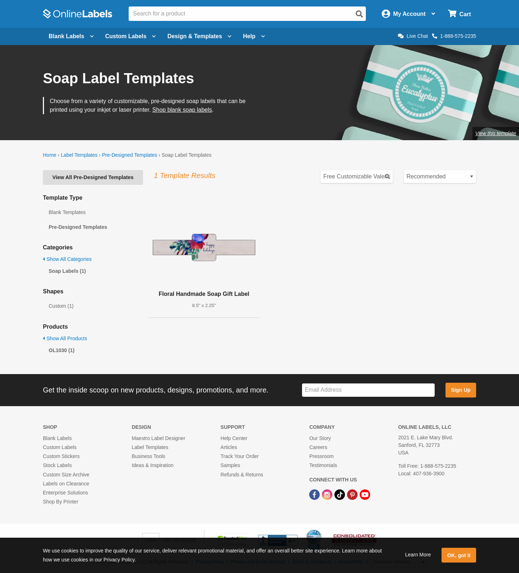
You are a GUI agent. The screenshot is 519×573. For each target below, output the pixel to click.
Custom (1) (61, 306)
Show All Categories (67, 259)
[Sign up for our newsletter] (368, 390)
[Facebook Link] (315, 494)
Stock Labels (57, 465)
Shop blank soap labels (182, 110)
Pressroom (321, 456)
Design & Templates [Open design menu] (199, 36)
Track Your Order (240, 456)
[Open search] (359, 14)
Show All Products (65, 338)
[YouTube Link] (365, 494)
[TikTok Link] (340, 494)
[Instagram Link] (328, 494)
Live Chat (413, 36)
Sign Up (460, 390)
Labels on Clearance (66, 484)
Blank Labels (57, 438)
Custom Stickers (61, 456)
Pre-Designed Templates (129, 155)
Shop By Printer (60, 502)
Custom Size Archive (66, 474)
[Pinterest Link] (353, 494)
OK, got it (459, 555)
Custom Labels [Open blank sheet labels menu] (130, 36)
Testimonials (323, 465)
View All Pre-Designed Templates (92, 177)
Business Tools (148, 456)
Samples (230, 465)
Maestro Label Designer (158, 438)
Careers (318, 447)
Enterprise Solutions (65, 493)
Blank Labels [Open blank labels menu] (71, 36)
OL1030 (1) (62, 350)
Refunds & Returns (242, 474)
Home (49, 155)
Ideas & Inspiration (152, 465)
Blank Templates (67, 212)
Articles (229, 447)
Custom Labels (59, 447)
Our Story (320, 438)
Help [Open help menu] (254, 36)
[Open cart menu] (459, 13)
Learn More (418, 555)
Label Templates (79, 155)
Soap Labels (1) (67, 271)
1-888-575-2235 (454, 36)
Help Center (234, 438)
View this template (495, 133)
